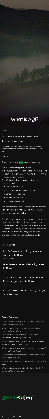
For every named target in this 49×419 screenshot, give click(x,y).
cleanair (39, 146)
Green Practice (8, 251)
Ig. (9, 416)
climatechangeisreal (9, 148)
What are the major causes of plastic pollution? (22, 328)
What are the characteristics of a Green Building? (22, 368)
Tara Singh (7, 141)
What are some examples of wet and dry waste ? (23, 321)
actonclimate (18, 146)
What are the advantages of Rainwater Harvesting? (24, 348)
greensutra (33, 148)
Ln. (20, 416)
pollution (5, 151)
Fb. (3, 416)
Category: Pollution (20, 136)
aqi (34, 146)
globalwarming (22, 148)
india (40, 148)
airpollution (28, 146)
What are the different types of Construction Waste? (24, 354)
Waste (5, 277)
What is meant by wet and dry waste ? (18, 361)
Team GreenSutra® (10, 162)
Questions (6, 136)
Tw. (14, 416)
